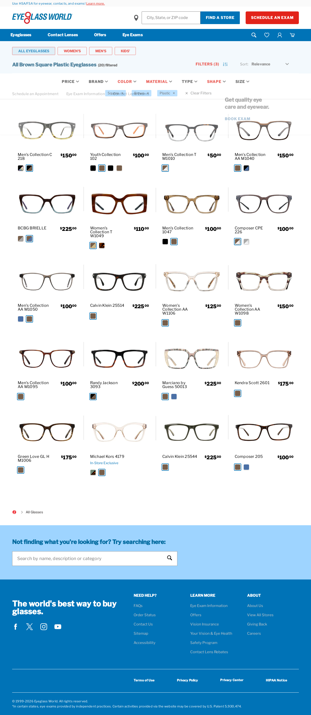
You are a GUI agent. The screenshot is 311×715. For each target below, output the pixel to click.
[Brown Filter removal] (141, 93)
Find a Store (220, 18)
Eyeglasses (20, 35)
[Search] (90, 558)
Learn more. (95, 3)
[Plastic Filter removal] (167, 93)
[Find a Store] (171, 17)
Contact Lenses (63, 35)
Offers (100, 35)
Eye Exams (132, 35)
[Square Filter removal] (115, 93)
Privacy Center (231, 681)
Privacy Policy (187, 680)
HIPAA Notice (276, 680)
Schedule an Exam (272, 18)
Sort (244, 64)
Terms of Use (144, 680)
